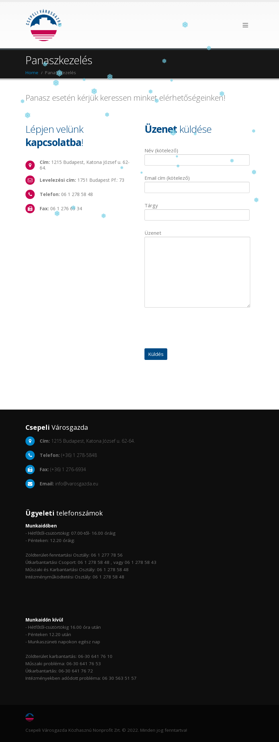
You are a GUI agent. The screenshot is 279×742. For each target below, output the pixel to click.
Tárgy (197, 210)
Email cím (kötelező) (197, 182)
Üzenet (197, 252)
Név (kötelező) (197, 155)
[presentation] (194, 329)
